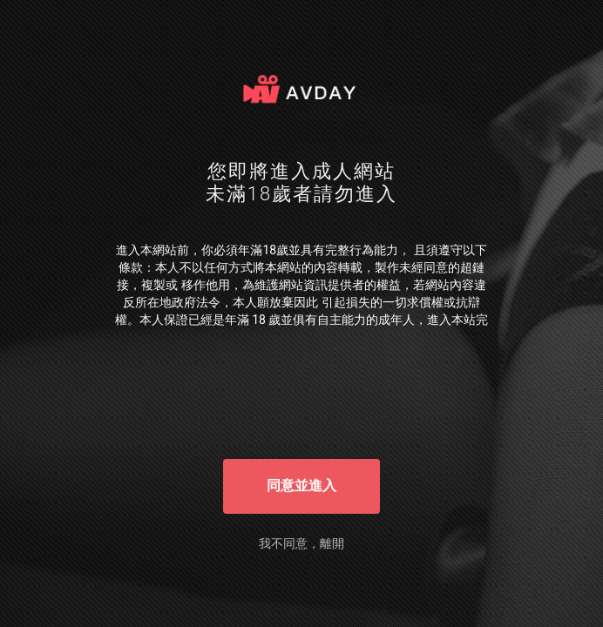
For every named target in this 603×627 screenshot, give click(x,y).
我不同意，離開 (301, 543)
